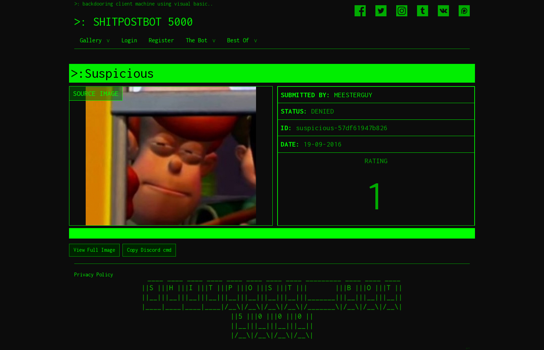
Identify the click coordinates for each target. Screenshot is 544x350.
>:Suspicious (112, 73)
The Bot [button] (198, 40)
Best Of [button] (239, 40)
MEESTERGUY (353, 95)
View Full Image (94, 250)
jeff (468, 348)
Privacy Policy (93, 274)
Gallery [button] (92, 40)
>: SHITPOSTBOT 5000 (133, 21)
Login (129, 40)
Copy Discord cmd (149, 250)
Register (161, 40)
